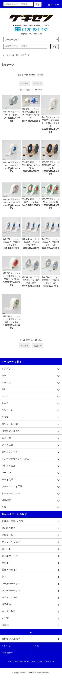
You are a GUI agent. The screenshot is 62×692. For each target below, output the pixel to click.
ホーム (5, 55)
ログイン (36, 646)
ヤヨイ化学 (15, 55)
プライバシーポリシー (46, 661)
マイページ (6, 646)
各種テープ (25, 55)
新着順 (40, 74)
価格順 (32, 74)
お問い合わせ (7, 653)
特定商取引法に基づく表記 (25, 661)
